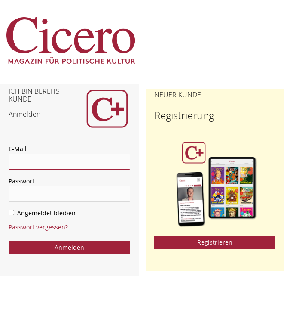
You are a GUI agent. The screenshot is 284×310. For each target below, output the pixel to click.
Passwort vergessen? (38, 227)
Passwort (21, 181)
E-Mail (18, 149)
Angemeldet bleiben (42, 213)
